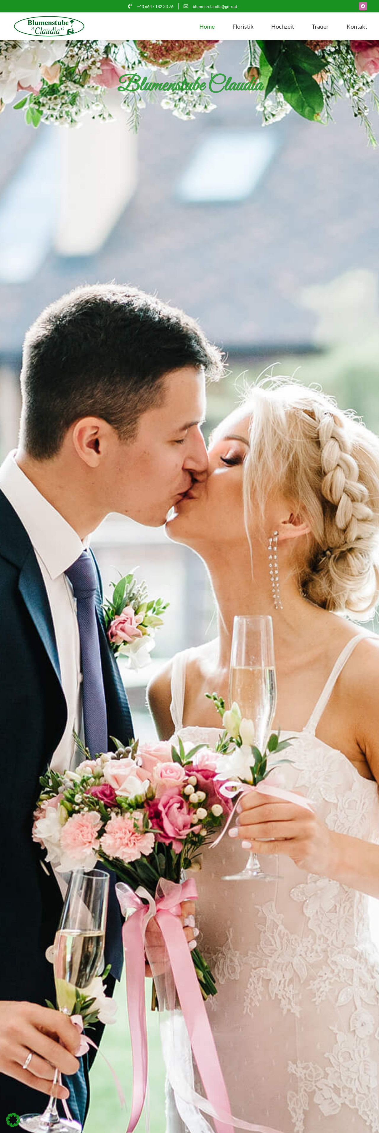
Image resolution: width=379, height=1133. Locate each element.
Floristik (242, 26)
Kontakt (356, 26)
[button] (13, 1120)
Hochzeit (282, 26)
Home (207, 26)
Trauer (320, 26)
